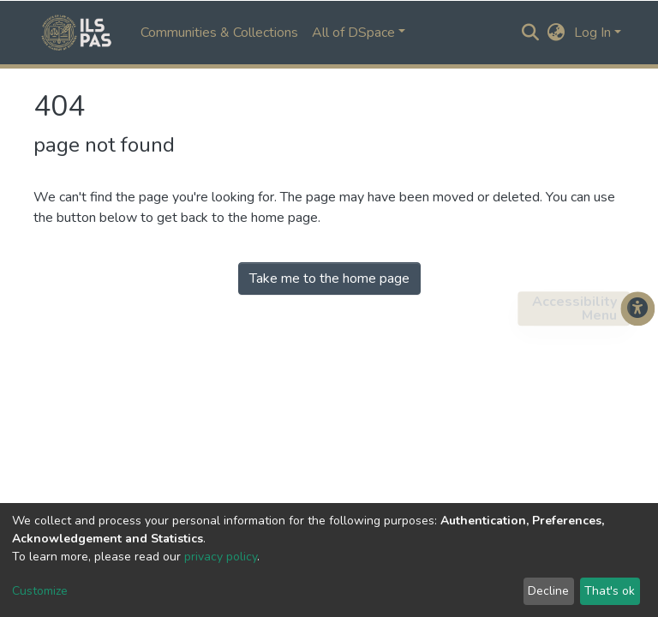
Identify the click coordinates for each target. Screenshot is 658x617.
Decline (548, 591)
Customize (40, 591)
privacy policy (220, 556)
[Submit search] (530, 32)
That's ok (609, 591)
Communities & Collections (219, 32)
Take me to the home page (329, 278)
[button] (556, 32)
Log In (592, 32)
